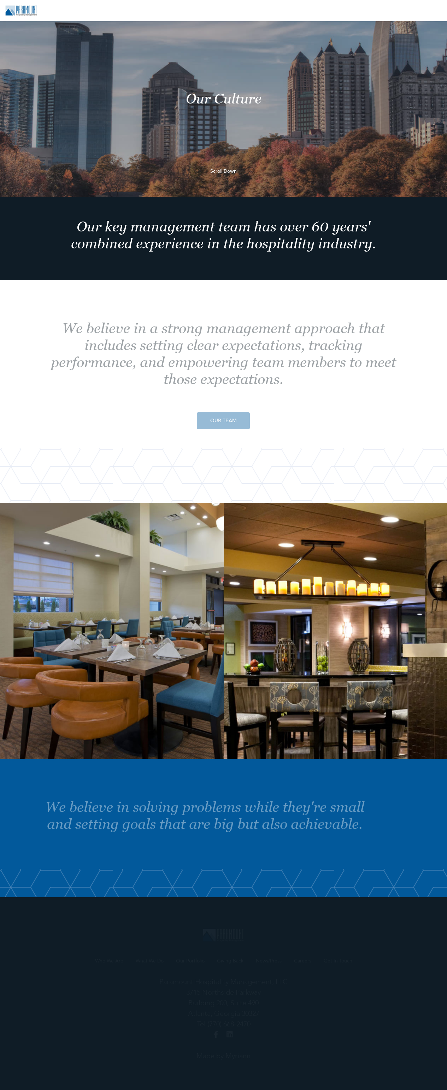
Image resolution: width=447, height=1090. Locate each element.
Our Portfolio (266, 10)
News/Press (351, 10)
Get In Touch (425, 10)
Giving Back (311, 10)
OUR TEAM (223, 423)
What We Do (222, 10)
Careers (387, 10)
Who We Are (178, 10)
